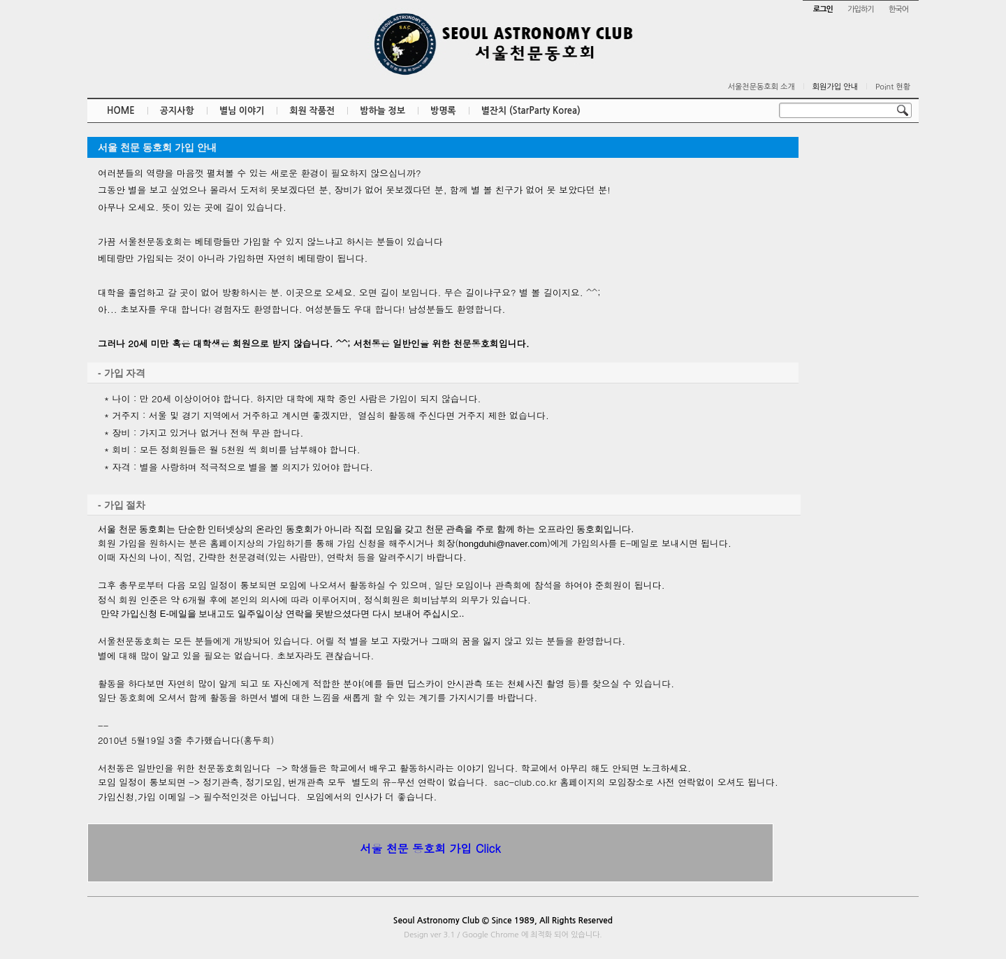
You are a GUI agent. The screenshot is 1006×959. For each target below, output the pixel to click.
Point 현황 (892, 87)
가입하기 (860, 9)
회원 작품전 (312, 110)
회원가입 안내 (835, 87)
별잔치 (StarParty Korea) (531, 110)
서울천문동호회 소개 (761, 87)
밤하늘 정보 (382, 110)
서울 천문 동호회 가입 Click (430, 848)
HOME (121, 110)
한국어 (898, 9)
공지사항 (177, 110)
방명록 (443, 110)
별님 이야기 (242, 110)
